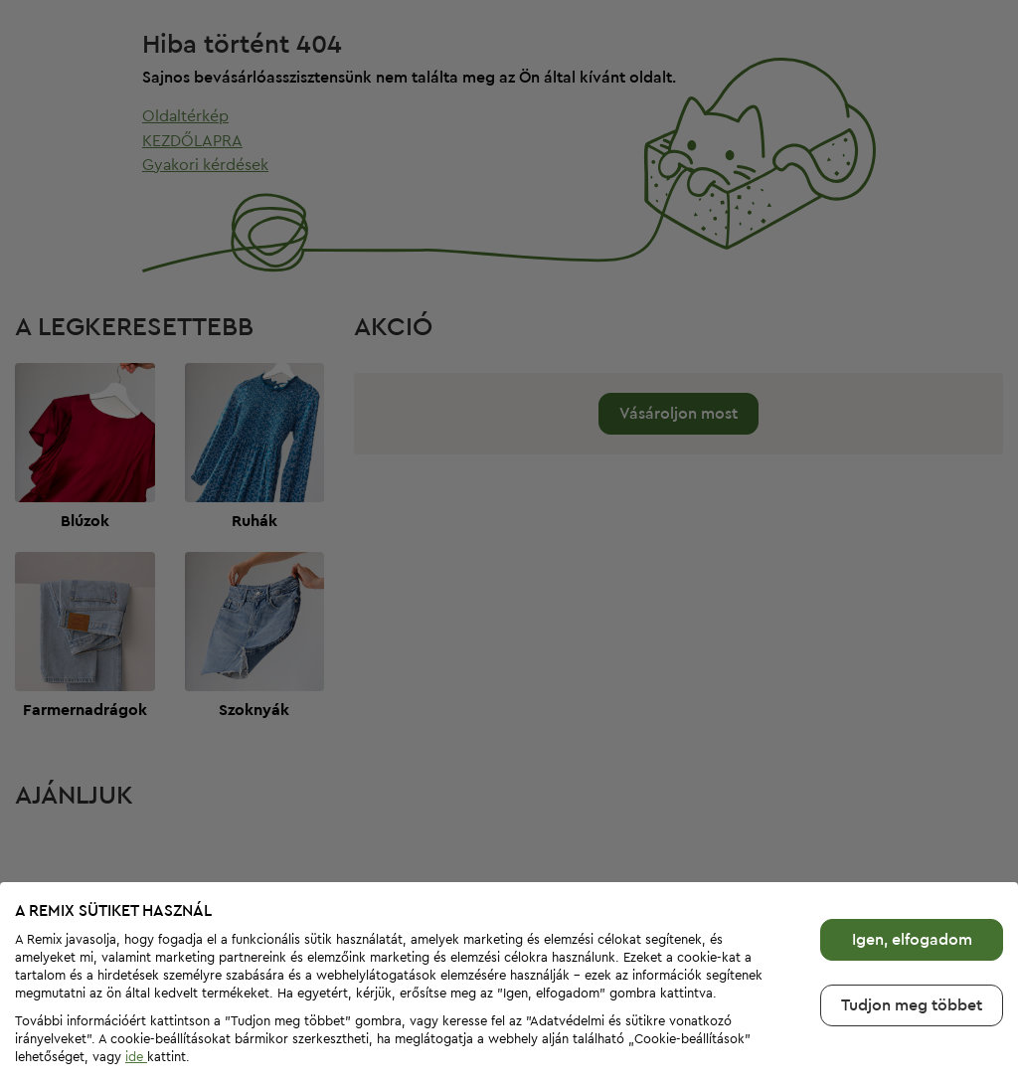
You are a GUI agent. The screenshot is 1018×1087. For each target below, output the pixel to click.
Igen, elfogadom (912, 909)
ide (136, 1026)
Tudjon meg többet (911, 975)
